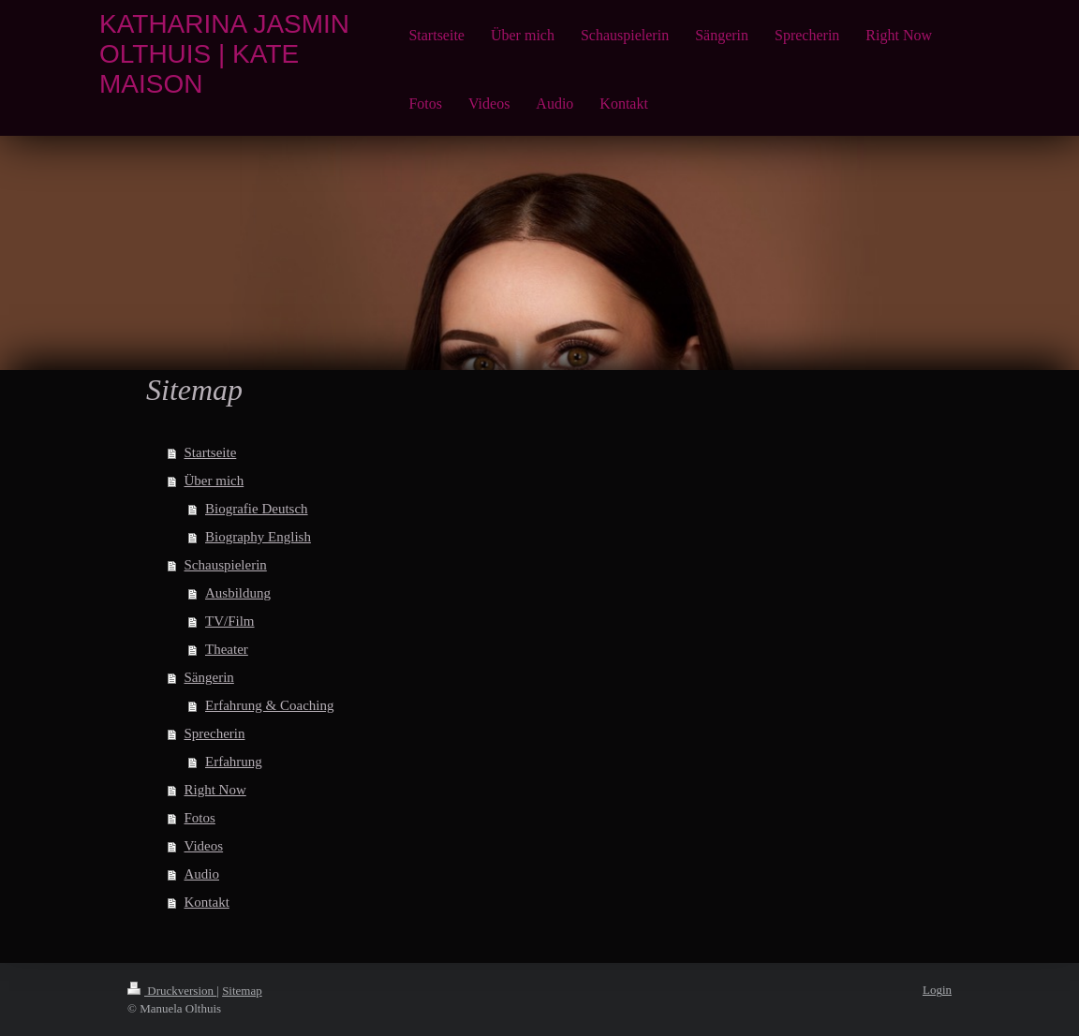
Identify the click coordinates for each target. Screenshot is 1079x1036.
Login (937, 990)
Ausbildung (238, 592)
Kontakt (207, 902)
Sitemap (242, 991)
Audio (202, 873)
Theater (226, 649)
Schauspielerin (226, 564)
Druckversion (171, 991)
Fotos (200, 817)
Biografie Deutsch (256, 508)
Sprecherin (215, 733)
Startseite (211, 452)
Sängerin (209, 677)
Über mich (214, 480)
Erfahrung (233, 761)
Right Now (215, 789)
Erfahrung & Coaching (269, 705)
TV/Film (230, 621)
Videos (204, 845)
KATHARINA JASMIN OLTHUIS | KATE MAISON (224, 53)
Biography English (258, 536)
